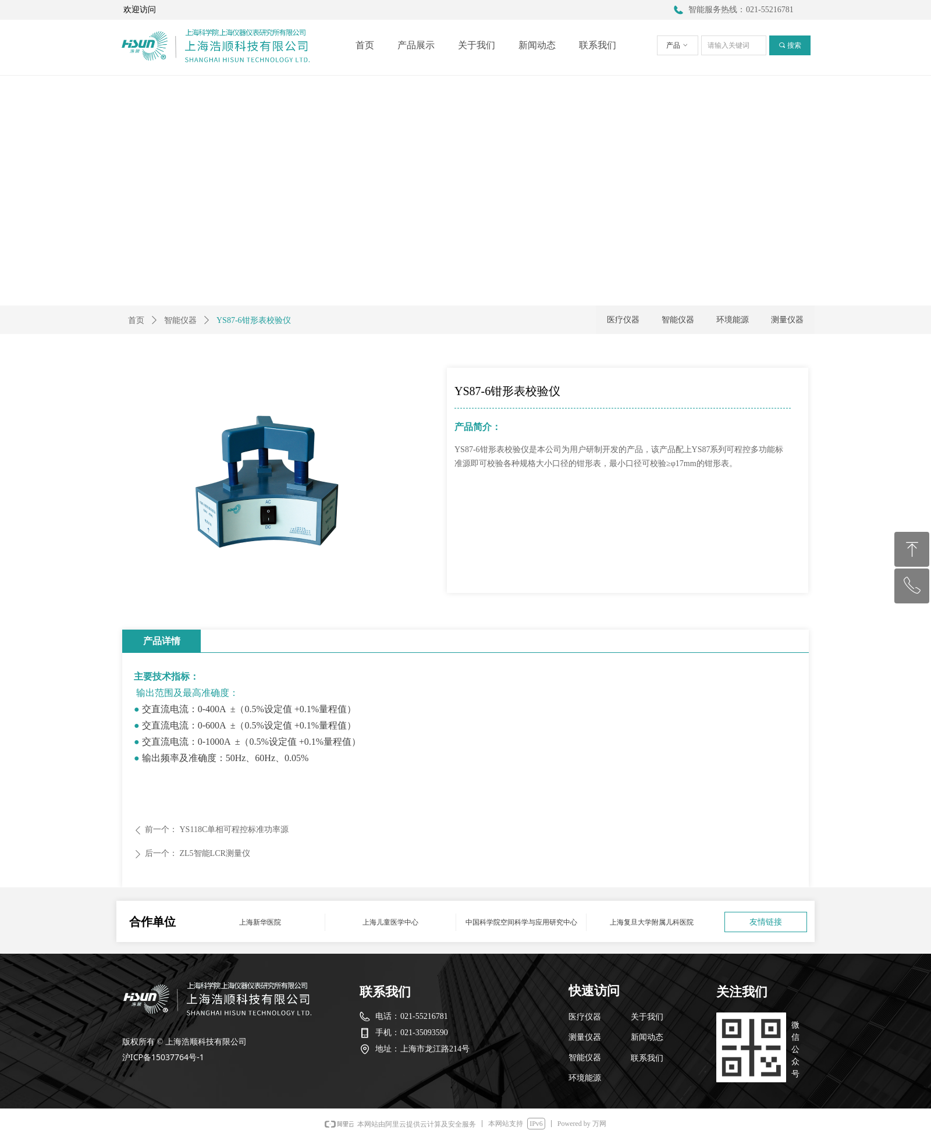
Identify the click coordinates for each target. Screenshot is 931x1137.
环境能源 (732, 319)
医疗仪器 (623, 319)
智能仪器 (180, 320)
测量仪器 (787, 319)
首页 (136, 320)
